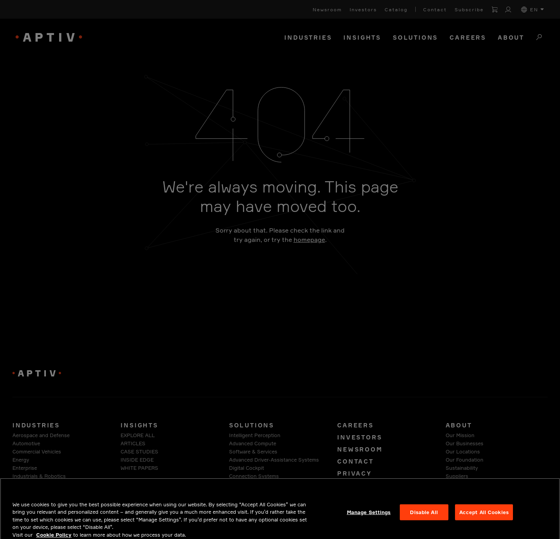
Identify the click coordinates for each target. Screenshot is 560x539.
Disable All (424, 517)
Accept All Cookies (484, 517)
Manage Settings (369, 517)
